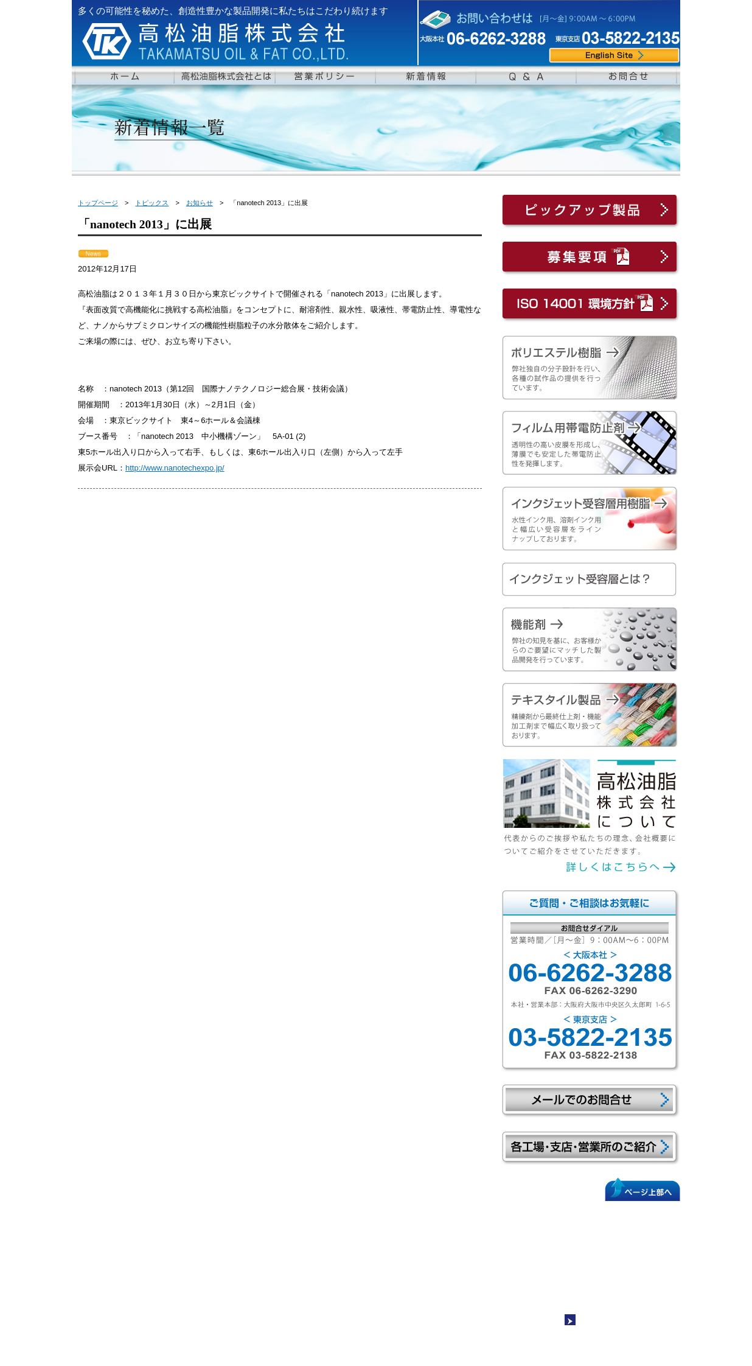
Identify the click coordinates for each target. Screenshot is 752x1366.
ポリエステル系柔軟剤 (362, 1237)
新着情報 (445, 1225)
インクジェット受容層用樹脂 (259, 1260)
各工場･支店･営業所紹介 (140, 1272)
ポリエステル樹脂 (241, 1214)
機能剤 (332, 1214)
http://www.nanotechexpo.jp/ (175, 467)
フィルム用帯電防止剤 (248, 1249)
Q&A (438, 1214)
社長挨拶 (115, 1237)
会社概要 (115, 1249)
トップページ (98, 202)
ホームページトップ (129, 1214)
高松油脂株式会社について (140, 1225)
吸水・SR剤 (345, 1249)
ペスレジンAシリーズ (251, 1225)
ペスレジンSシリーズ (251, 1237)
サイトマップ (597, 1323)
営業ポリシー (118, 1284)
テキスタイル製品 (350, 1225)
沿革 (107, 1260)
